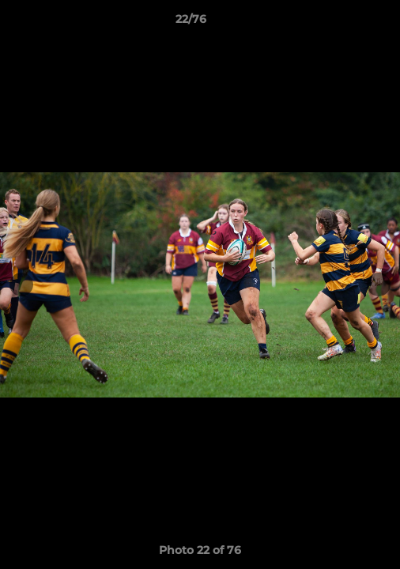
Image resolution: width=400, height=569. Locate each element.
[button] (343, 23)
